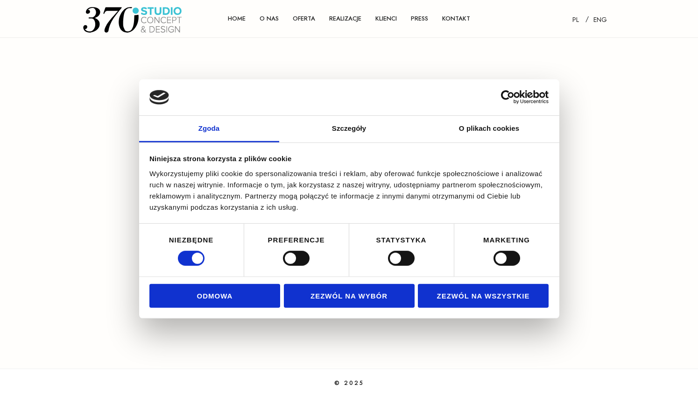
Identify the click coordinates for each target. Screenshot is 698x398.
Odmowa (215, 295)
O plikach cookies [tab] (489, 128)
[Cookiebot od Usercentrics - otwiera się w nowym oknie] (508, 97)
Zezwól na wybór (349, 295)
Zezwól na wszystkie (483, 295)
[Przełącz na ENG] (600, 19)
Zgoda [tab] (209, 128)
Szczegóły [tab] (349, 128)
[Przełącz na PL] (576, 19)
